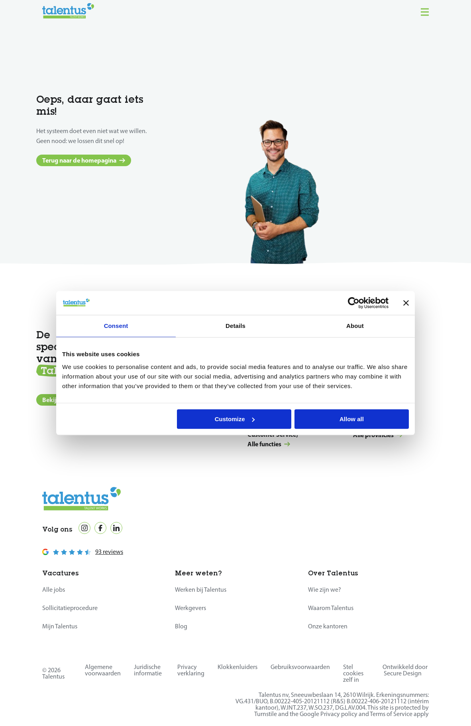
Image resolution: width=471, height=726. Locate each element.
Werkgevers (190, 608)
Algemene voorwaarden (103, 670)
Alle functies (268, 444)
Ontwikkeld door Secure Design (405, 670)
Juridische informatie (148, 670)
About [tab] (355, 325)
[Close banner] (406, 303)
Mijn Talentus (59, 626)
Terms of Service (391, 714)
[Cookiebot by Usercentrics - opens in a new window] (354, 303)
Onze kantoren (327, 626)
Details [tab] (235, 325)
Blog (181, 626)
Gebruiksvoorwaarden (300, 667)
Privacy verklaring (190, 670)
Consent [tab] (116, 325)
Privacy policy (338, 714)
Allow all (352, 419)
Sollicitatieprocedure (70, 608)
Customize (235, 419)
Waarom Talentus (330, 608)
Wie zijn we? (324, 589)
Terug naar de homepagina (83, 160)
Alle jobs (53, 589)
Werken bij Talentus (200, 589)
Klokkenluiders (237, 667)
